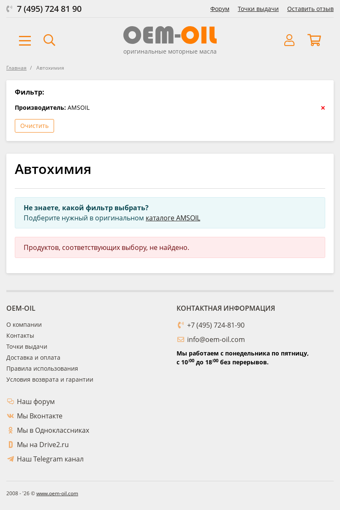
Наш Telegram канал (50, 459)
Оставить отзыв (310, 9)
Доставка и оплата (33, 357)
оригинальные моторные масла (170, 51)
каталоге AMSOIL (173, 217)
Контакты (20, 335)
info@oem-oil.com (216, 339)
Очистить (34, 126)
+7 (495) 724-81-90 (216, 325)
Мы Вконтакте (40, 415)
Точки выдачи (258, 9)
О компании (24, 324)
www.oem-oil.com (57, 493)
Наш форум (36, 401)
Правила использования (42, 368)
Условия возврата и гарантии (49, 379)
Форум (219, 9)
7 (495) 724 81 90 (49, 8)
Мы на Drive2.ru (43, 444)
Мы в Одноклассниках (53, 430)
